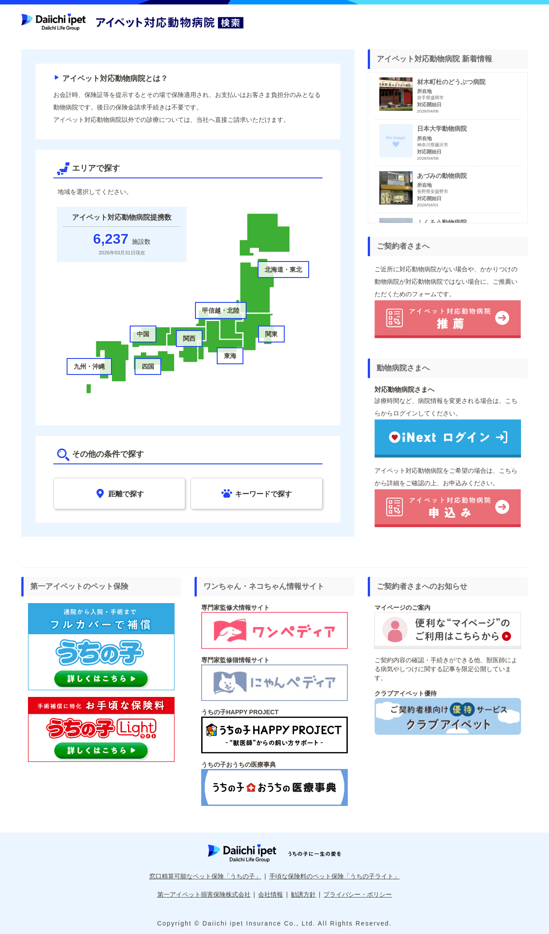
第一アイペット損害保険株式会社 (204, 894)
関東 (271, 334)
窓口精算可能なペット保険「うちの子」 (205, 876)
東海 (230, 355)
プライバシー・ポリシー (357, 894)
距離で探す (119, 493)
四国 (148, 366)
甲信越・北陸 (220, 310)
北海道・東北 (283, 269)
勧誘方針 (303, 894)
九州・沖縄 (89, 366)
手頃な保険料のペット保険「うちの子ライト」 (334, 876)
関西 (189, 338)
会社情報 (270, 894)
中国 (143, 334)
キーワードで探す (256, 493)
